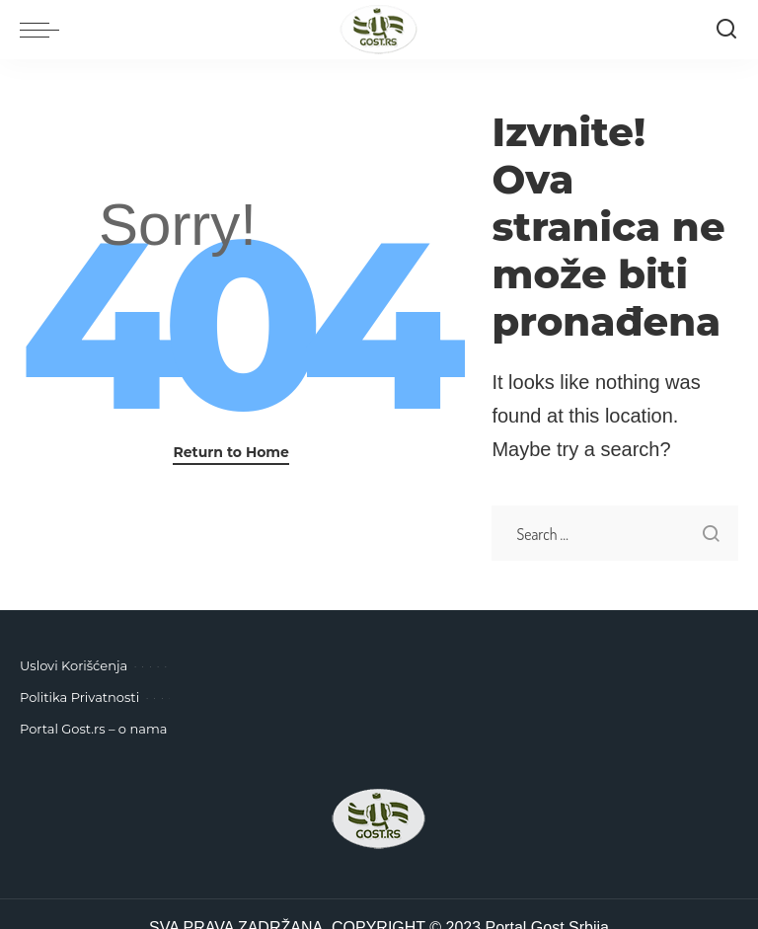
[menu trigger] (44, 29)
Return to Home (231, 452)
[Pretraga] (726, 29)
